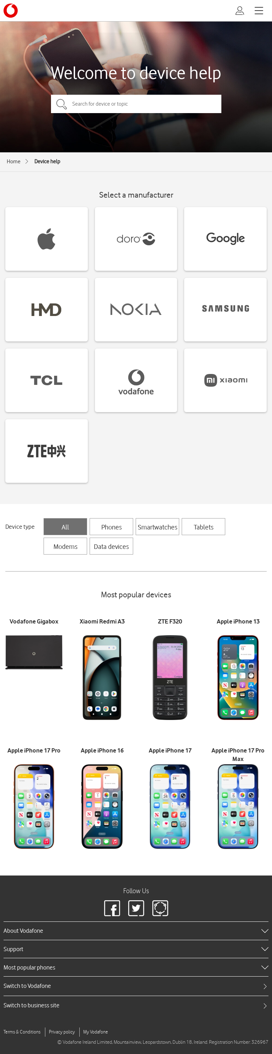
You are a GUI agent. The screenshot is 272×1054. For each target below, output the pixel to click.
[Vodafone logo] (11, 11)
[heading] (136, 930)
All (65, 527)
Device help (47, 161)
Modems (65, 546)
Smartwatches (157, 527)
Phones (111, 527)
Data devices (111, 546)
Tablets (204, 527)
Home (14, 161)
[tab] (136, 986)
